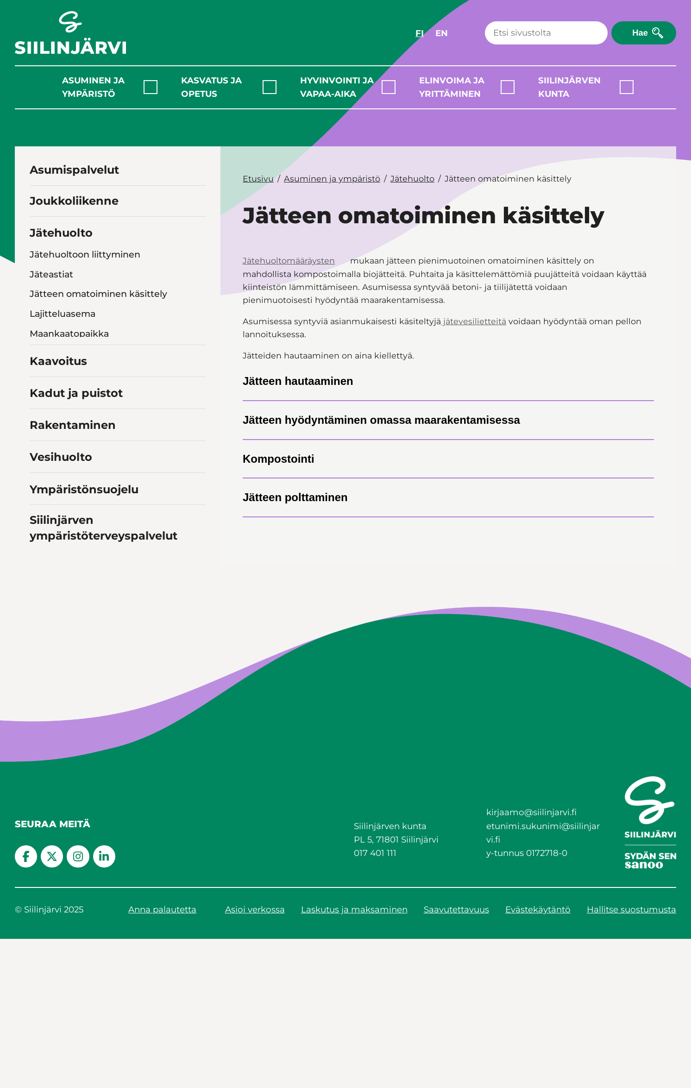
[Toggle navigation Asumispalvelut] (197, 168)
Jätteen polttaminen (295, 497)
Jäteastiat (51, 274)
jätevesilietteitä (473, 321)
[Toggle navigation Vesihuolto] (197, 605)
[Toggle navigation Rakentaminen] (197, 573)
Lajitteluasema (62, 313)
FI (419, 33)
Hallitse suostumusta (631, 1059)
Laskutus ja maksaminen (354, 1059)
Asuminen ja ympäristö (93, 87)
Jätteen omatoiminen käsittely (98, 293)
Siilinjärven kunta (569, 87)
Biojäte (45, 373)
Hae (640, 33)
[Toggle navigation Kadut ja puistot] (197, 541)
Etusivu (258, 178)
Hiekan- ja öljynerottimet (85, 413)
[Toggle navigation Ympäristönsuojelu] (197, 637)
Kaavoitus (58, 510)
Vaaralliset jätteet (68, 472)
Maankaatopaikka (69, 333)
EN (441, 33)
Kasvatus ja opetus (211, 87)
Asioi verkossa (255, 1059)
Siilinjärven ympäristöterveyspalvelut (103, 677)
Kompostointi (278, 459)
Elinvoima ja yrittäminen (451, 87)
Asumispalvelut (74, 169)
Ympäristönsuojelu (84, 638)
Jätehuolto (61, 232)
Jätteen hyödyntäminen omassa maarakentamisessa (381, 420)
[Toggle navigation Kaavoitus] (197, 509)
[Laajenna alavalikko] (150, 87)
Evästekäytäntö (538, 1059)
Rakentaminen (73, 574)
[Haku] (546, 32)
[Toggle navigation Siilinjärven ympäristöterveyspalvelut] (197, 684)
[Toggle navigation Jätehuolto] (197, 231)
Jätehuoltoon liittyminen (85, 254)
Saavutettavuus (456, 1059)
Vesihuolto (61, 606)
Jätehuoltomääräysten (289, 260)
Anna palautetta (162, 1059)
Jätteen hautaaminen (298, 381)
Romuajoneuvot (66, 452)
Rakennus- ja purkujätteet (88, 433)
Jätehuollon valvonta (76, 353)
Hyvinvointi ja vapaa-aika (337, 87)
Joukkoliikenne (74, 201)
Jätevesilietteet (64, 393)
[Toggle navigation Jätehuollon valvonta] (198, 353)
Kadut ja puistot (76, 542)
